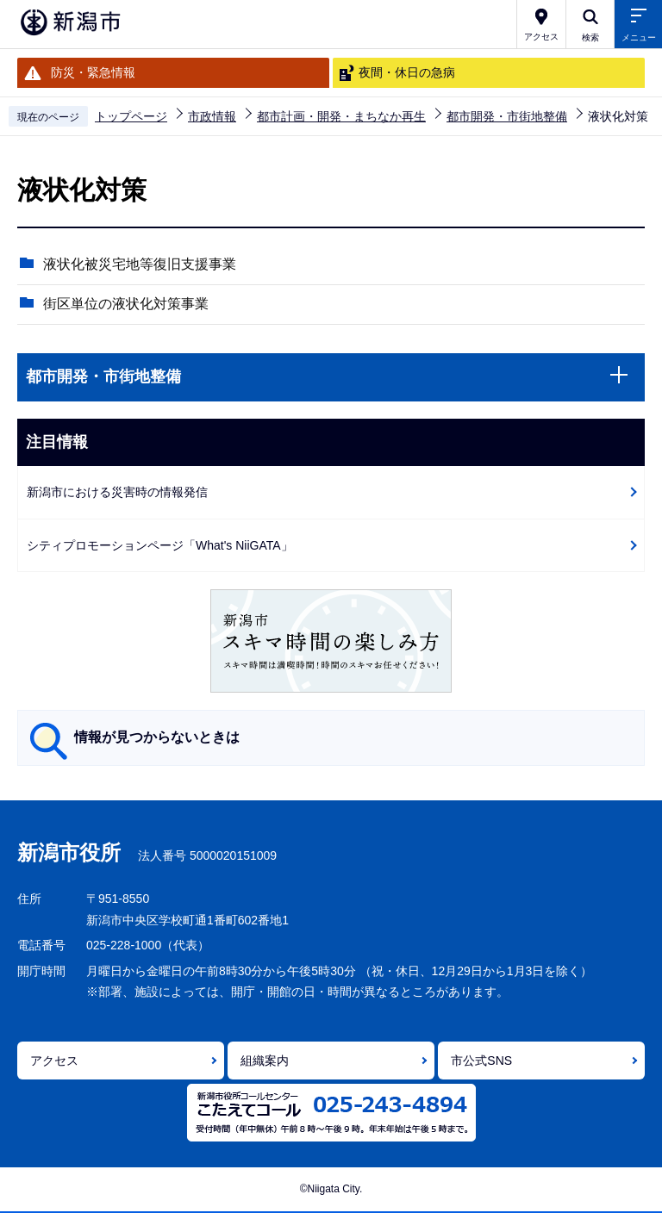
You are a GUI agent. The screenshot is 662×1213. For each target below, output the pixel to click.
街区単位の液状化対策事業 (126, 303)
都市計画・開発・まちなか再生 (341, 116)
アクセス (54, 1060)
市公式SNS (481, 1060)
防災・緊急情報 (93, 72)
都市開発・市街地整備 (507, 116)
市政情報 (212, 116)
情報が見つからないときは (157, 737)
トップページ (131, 116)
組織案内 (264, 1060)
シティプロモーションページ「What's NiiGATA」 (160, 545)
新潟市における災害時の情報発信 (117, 492)
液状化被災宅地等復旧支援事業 (139, 264)
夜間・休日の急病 (407, 72)
